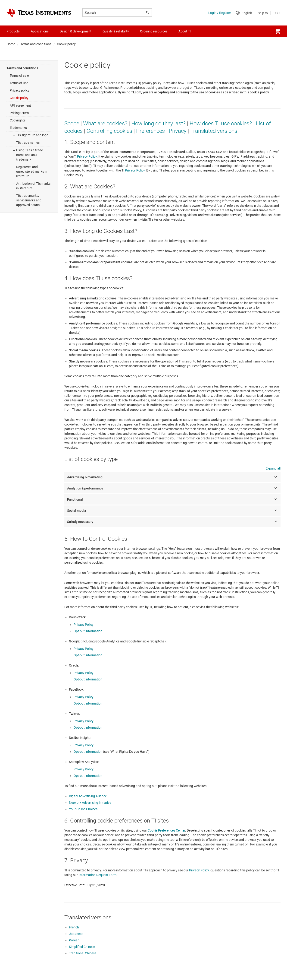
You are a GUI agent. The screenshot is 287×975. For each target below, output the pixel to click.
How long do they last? (158, 123)
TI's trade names (28, 142)
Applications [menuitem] (40, 31)
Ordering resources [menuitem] (153, 31)
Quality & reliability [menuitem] (116, 31)
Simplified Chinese (82, 947)
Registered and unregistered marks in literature (31, 171)
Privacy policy (19, 90)
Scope (71, 123)
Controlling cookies (109, 131)
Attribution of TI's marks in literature (33, 186)
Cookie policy (19, 98)
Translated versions (213, 131)
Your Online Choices (83, 809)
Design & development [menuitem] (75, 31)
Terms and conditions (36, 44)
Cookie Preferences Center (166, 830)
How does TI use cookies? (221, 123)
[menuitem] (277, 31)
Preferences (150, 131)
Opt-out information (88, 631)
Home (10, 44)
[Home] (38, 13)
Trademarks (18, 128)
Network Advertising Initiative (90, 802)
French (74, 927)
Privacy (177, 131)
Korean (74, 940)
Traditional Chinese (82, 953)
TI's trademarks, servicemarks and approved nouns (28, 200)
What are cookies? (105, 123)
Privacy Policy (87, 156)
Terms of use (19, 83)
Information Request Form (97, 875)
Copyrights (17, 120)
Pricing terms (19, 113)
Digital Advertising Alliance (88, 796)
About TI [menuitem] (184, 31)
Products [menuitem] (13, 31)
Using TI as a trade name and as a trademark (29, 154)
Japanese (76, 934)
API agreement (20, 105)
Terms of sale (19, 75)
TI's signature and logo (32, 135)
